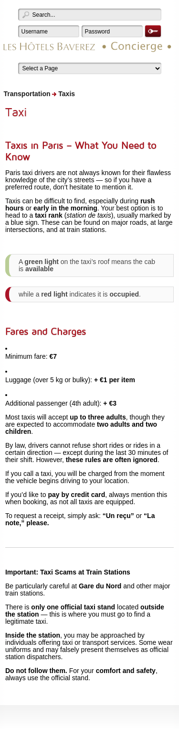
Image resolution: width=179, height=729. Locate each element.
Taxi (16, 112)
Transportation (27, 94)
